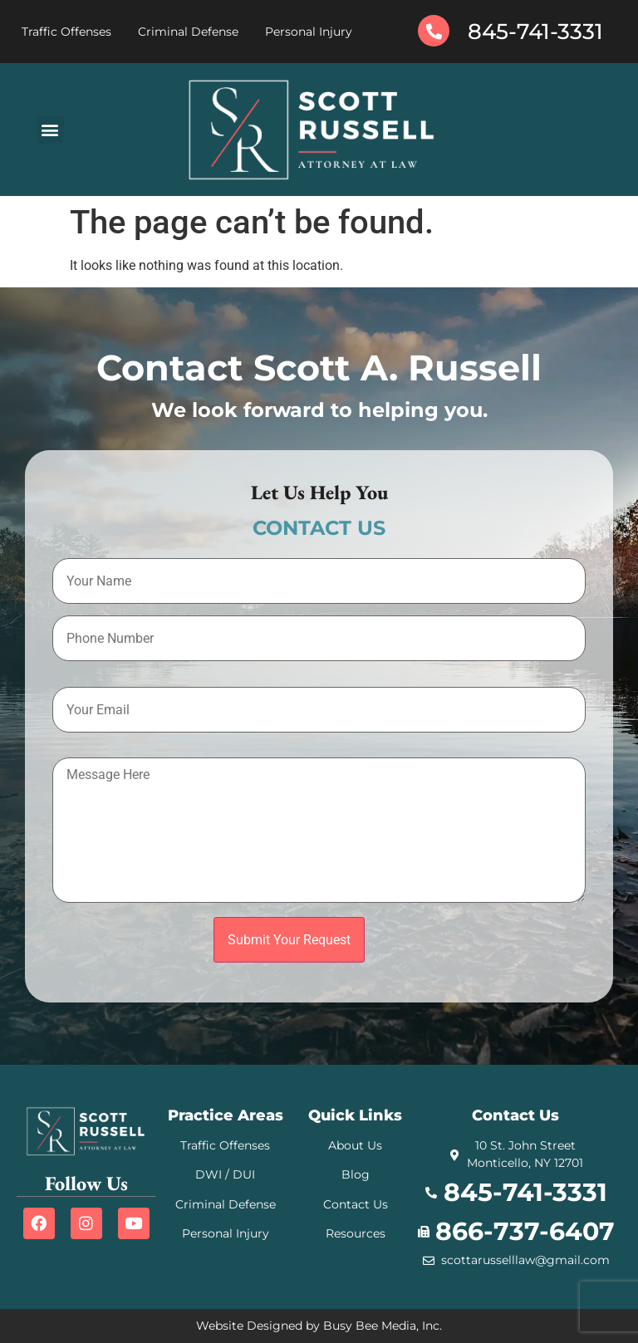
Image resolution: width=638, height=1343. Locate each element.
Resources (355, 1233)
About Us (355, 1145)
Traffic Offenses (66, 31)
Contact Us (355, 1204)
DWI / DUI (225, 1174)
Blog (355, 1174)
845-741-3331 (535, 31)
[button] (50, 130)
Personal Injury (308, 31)
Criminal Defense (188, 31)
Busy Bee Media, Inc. (382, 1325)
